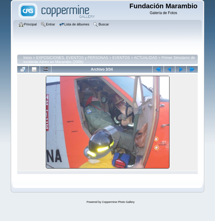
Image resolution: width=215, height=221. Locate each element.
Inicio (27, 58)
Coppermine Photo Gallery (118, 202)
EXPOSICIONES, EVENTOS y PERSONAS (72, 58)
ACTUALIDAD (145, 58)
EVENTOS (121, 58)
